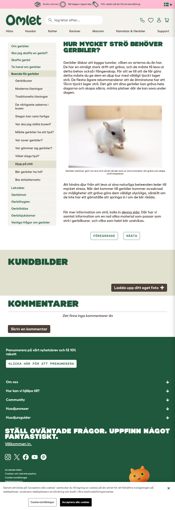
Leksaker (18, 187)
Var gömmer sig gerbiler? (33, 148)
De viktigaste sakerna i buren (32, 106)
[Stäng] (168, 488)
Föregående (104, 235)
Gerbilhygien (20, 201)
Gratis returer (46, 4)
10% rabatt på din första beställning (116, 4)
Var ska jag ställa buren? (33, 124)
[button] (87, 417)
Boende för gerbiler (25, 73)
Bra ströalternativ (27, 179)
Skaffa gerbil (20, 60)
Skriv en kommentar (29, 329)
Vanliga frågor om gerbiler (30, 222)
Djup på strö (24, 164)
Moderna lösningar (29, 88)
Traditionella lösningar (31, 96)
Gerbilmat (18, 194)
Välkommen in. (18, 444)
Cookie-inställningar (42, 502)
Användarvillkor (13, 470)
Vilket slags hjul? (27, 156)
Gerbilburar (23, 80)
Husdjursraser (17, 409)
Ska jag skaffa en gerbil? (29, 53)
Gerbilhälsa (19, 208)
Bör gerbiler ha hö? (29, 171)
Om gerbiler (20, 46)
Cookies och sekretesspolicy (20, 473)
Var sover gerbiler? (29, 140)
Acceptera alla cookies (75, 502)
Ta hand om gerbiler (26, 67)
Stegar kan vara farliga (32, 116)
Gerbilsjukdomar (23, 215)
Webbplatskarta (14, 481)
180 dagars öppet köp (75, 4)
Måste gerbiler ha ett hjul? (34, 132)
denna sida (130, 212)
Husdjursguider (18, 418)
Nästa (131, 235)
